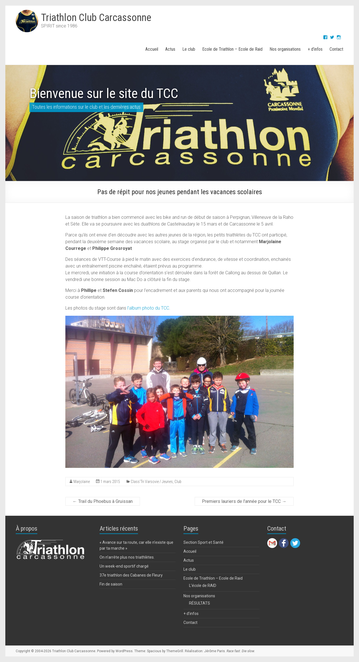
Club (177, 481)
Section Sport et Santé (203, 542)
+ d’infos (315, 49)
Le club (188, 49)
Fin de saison (111, 584)
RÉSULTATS (199, 603)
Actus (170, 49)
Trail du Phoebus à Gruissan (103, 501)
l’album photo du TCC (148, 308)
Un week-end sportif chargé (124, 566)
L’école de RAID (202, 585)
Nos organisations (285, 49)
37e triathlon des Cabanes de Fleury (131, 575)
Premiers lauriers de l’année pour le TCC (244, 501)
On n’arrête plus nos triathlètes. (127, 557)
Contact (336, 49)
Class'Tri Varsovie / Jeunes (152, 481)
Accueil (151, 49)
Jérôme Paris (214, 651)
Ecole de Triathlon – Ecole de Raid (232, 49)
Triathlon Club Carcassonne (96, 18)
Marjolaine (81, 481)
